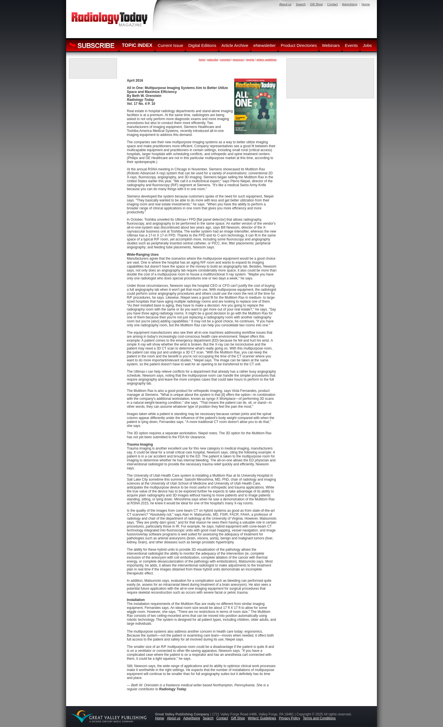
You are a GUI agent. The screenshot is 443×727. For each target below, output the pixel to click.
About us (285, 4)
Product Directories (299, 45)
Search (301, 4)
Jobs (367, 45)
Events (351, 45)
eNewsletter (264, 45)
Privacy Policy (289, 718)
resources (238, 59)
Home (366, 4)
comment (225, 59)
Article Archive (235, 45)
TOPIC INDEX (137, 45)
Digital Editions (202, 45)
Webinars (331, 45)
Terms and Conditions (319, 718)
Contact (332, 4)
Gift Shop (316, 4)
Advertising (349, 4)
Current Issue (170, 45)
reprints (250, 59)
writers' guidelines (267, 59)
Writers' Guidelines (262, 718)
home (202, 59)
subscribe (212, 59)
